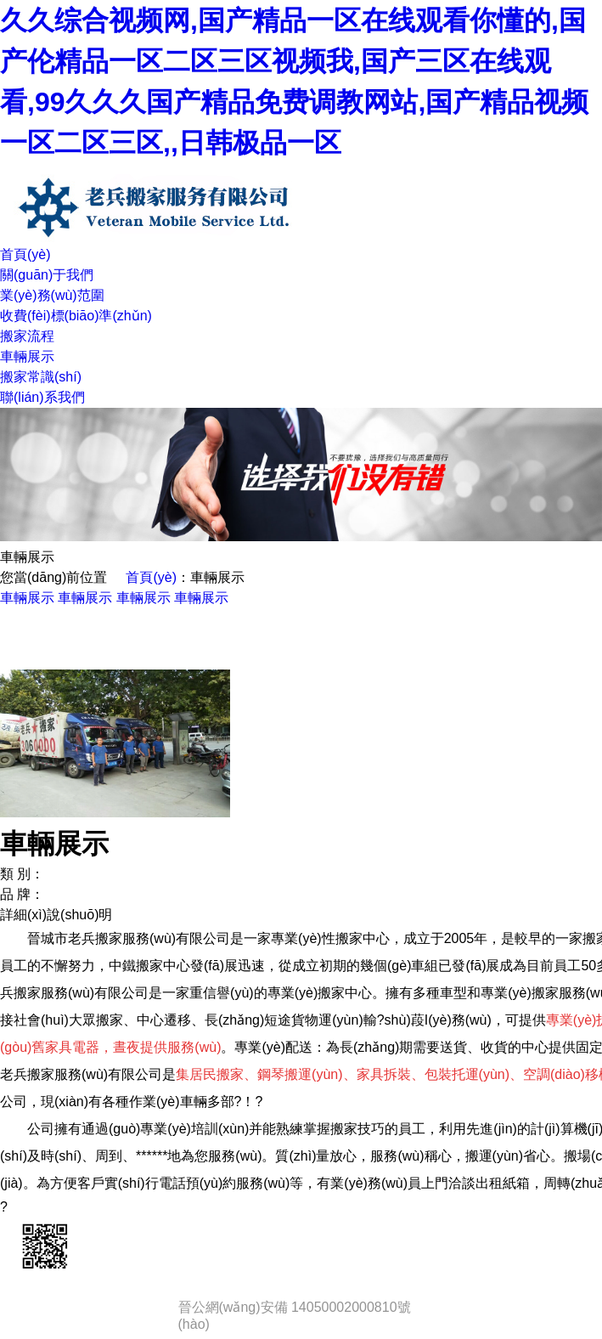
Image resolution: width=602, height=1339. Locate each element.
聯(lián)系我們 (42, 397)
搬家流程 (27, 336)
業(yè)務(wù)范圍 (52, 295)
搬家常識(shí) (41, 377)
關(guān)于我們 (46, 275)
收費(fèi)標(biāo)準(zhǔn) (76, 315)
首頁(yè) (25, 254)
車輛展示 (27, 356)
